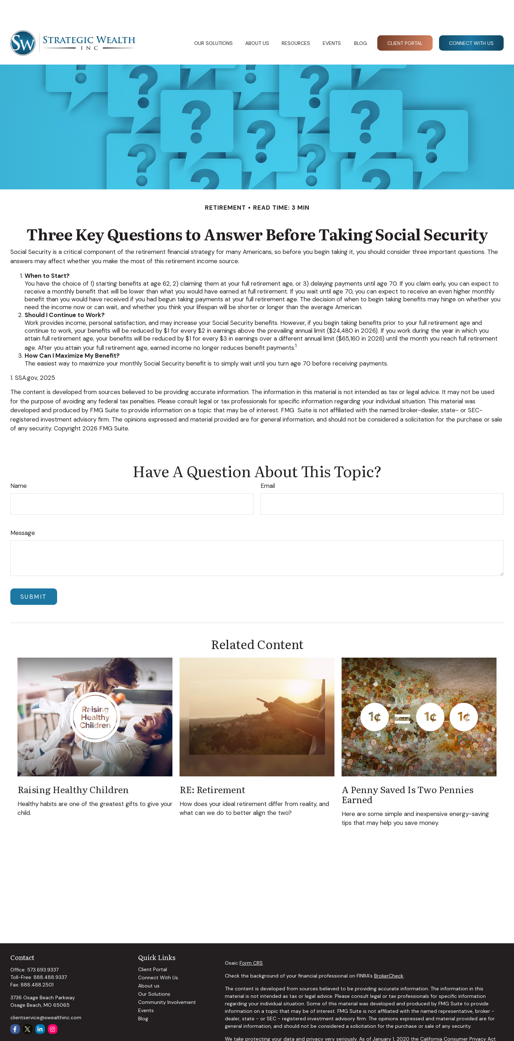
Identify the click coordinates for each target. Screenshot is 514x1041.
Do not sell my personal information (454, 1025)
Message (22, 511)
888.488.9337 (50, 956)
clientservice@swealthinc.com (45, 996)
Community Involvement (167, 981)
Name (18, 464)
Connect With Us (158, 956)
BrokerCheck (388, 954)
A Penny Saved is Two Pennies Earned (407, 773)
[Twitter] (27, 1007)
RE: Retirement (212, 768)
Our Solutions (154, 972)
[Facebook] (15, 1007)
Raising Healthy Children (73, 768)
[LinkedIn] (40, 1007)
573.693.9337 (43, 948)
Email (268, 464)
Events (146, 989)
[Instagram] (52, 1007)
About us (149, 964)
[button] (213, 21)
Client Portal (152, 948)
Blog (143, 997)
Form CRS (251, 941)
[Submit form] (33, 575)
